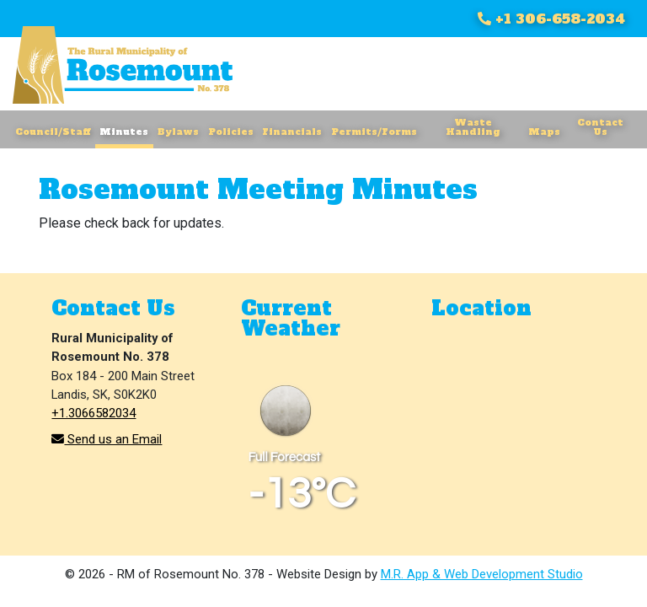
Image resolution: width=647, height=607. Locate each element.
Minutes (123, 132)
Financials (292, 132)
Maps (544, 132)
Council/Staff (52, 132)
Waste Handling (473, 127)
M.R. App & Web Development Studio (482, 574)
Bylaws (178, 132)
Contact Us (600, 127)
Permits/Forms (374, 132)
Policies (231, 132)
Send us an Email (106, 439)
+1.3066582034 (93, 413)
